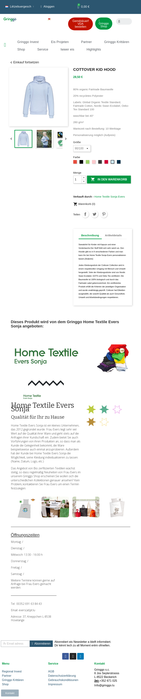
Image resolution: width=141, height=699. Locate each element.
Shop (21, 49)
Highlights (93, 49)
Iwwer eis (67, 49)
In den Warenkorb (109, 179)
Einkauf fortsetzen (24, 62)
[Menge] (77, 179)
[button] (80, 23)
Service (42, 49)
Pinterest (103, 214)
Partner (86, 42)
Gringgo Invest (28, 42)
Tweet (94, 214)
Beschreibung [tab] (90, 235)
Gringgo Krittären (116, 42)
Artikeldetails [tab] (113, 235)
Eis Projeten (60, 42)
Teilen (85, 214)
